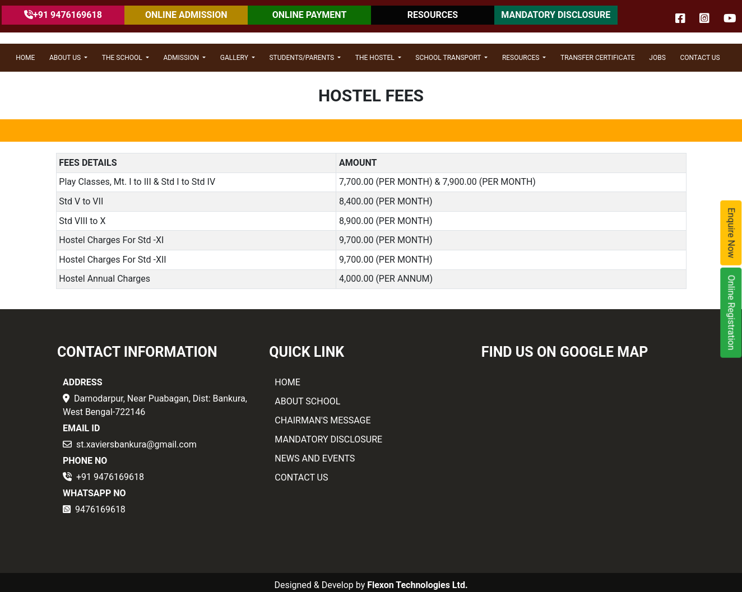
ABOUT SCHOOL (307, 401)
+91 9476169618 (110, 477)
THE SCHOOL (123, 58)
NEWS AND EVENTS (315, 458)
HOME (25, 58)
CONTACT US (700, 58)
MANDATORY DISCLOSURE (555, 15)
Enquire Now (731, 232)
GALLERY (235, 58)
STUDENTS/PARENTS (302, 58)
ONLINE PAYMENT (309, 15)
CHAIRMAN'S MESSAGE (322, 420)
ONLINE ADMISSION (186, 15)
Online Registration (731, 312)
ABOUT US (65, 58)
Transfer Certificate (597, 58)
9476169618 (100, 509)
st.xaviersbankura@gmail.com (136, 444)
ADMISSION (182, 58)
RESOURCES (432, 15)
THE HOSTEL (375, 58)
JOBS (657, 58)
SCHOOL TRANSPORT (449, 58)
